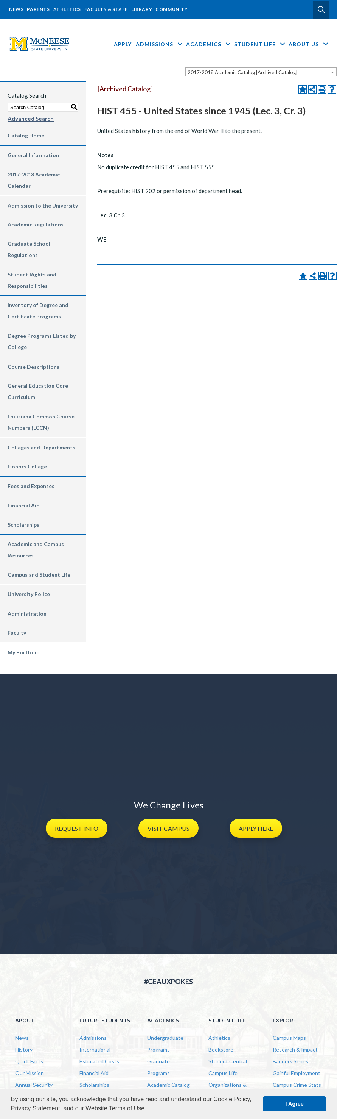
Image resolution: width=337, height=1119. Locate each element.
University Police (29, 594)
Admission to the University (43, 205)
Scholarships (23, 524)
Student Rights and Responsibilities (32, 280)
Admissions (160, 44)
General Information (33, 155)
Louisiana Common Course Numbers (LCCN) (41, 422)
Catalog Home (26, 135)
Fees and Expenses (31, 486)
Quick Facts (29, 1061)
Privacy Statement (35, 1108)
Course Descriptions (33, 367)
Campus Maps (289, 1038)
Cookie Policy (231, 1099)
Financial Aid (24, 505)
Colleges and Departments (41, 447)
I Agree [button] (295, 1104)
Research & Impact (295, 1049)
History (24, 1049)
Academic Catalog (168, 1085)
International (94, 1049)
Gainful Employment (296, 1073)
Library (141, 9)
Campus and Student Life (39, 574)
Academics (209, 44)
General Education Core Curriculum (38, 391)
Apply (123, 44)
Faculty (17, 632)
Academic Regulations (36, 224)
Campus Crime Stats (297, 1085)
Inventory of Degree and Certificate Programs (38, 311)
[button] (321, 10)
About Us (309, 44)
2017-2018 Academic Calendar (34, 180)
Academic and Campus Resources (36, 550)
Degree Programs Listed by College (42, 341)
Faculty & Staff (106, 9)
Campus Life (223, 1073)
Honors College (27, 466)
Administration (27, 613)
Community (171, 9)
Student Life (260, 44)
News (16, 9)
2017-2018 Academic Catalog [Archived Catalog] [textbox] (242, 72)
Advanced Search (31, 118)
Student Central (227, 1061)
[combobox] (261, 71)
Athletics (67, 9)
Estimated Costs (99, 1061)
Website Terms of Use (114, 1108)
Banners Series (290, 1061)
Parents (38, 9)
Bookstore (220, 1049)
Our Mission (29, 1073)
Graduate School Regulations (29, 249)
